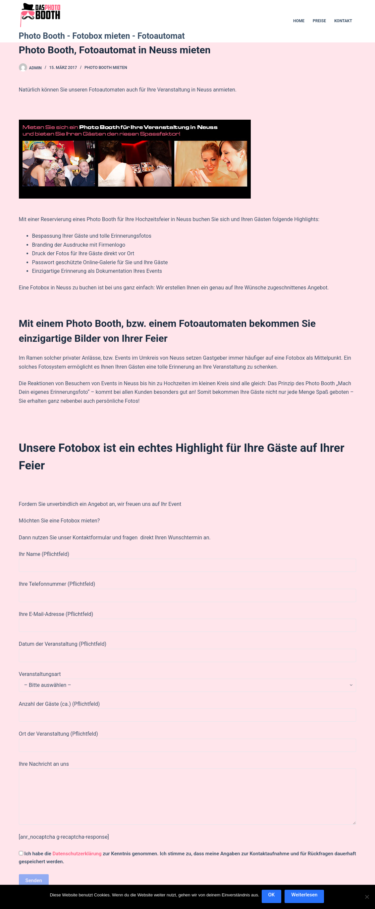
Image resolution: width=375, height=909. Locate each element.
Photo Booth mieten (105, 67)
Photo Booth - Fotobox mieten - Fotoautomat (102, 36)
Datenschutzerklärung (76, 854)
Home (298, 21)
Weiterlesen (305, 896)
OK (272, 896)
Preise (319, 21)
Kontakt (343, 21)
